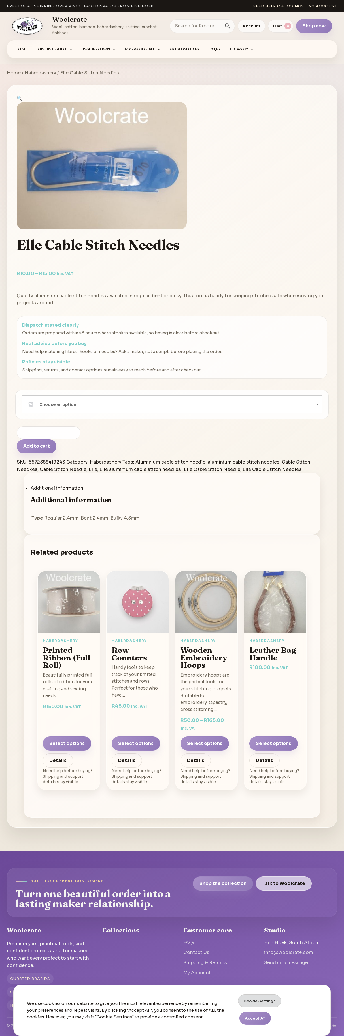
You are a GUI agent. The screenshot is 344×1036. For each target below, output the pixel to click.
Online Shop (52, 49)
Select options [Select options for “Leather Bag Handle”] (273, 743)
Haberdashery (40, 73)
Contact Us (184, 49)
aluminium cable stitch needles (243, 462)
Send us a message (286, 963)
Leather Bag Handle (272, 653)
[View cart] (280, 26)
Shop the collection (223, 883)
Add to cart (36, 446)
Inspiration (96, 49)
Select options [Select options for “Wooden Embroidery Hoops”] (204, 743)
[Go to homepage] (27, 26)
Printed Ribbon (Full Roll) (66, 657)
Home (21, 49)
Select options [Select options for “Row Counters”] (136, 743)
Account (251, 26)
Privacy (239, 49)
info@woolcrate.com (288, 952)
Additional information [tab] (57, 488)
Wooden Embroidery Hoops (204, 657)
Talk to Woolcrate (283, 883)
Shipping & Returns (205, 963)
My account (322, 6)
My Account (197, 973)
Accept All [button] (255, 1018)
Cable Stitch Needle (63, 469)
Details (58, 760)
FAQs (214, 49)
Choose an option (57, 404)
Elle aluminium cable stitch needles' (140, 469)
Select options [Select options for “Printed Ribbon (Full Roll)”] (67, 743)
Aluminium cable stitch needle (170, 462)
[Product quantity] (48, 432)
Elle (93, 469)
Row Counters (129, 653)
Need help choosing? (278, 6)
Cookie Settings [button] (259, 1001)
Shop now (314, 26)
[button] (19, 98)
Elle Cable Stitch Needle (212, 469)
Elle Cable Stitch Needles (272, 469)
